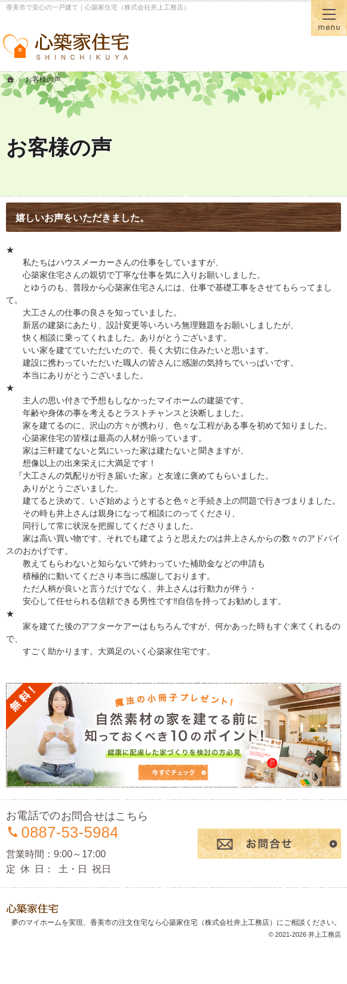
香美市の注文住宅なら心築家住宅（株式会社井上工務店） (183, 922)
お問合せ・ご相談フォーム (269, 844)
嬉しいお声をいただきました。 (82, 218)
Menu (329, 18)
